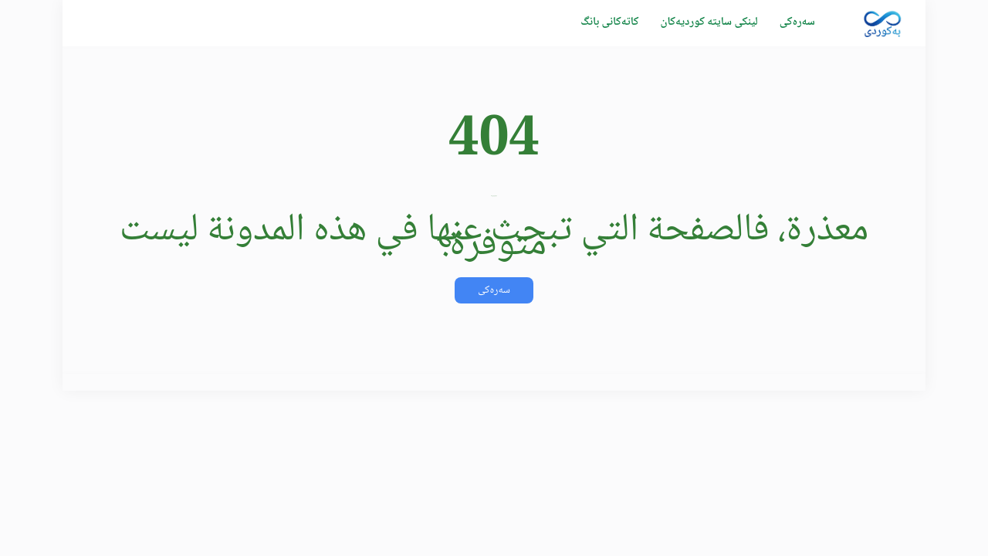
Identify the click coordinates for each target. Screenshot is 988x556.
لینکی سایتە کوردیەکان (708, 22)
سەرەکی (797, 22)
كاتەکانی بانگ (609, 22)
